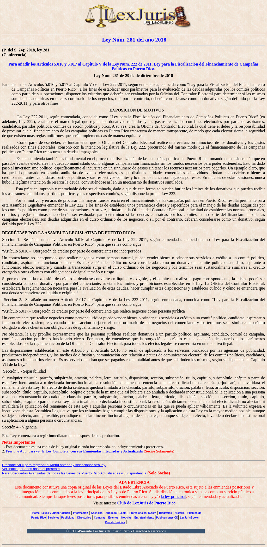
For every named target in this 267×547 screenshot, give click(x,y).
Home (36, 512)
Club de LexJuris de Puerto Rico (146, 503)
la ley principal (173, 496)
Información (80, 512)
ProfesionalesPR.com (142, 512)
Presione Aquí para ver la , (74, 451)
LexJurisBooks (189, 517)
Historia (179, 512)
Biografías (165, 512)
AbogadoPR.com (115, 512)
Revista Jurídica (115, 522)
